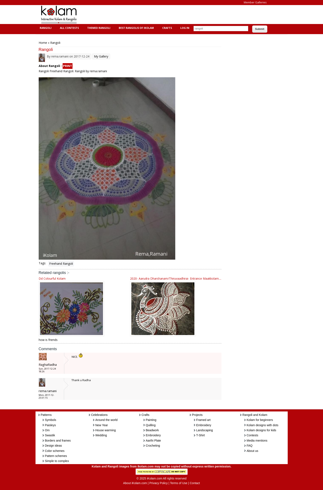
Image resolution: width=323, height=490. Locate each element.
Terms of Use (178, 483)
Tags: (42, 263)
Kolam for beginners (260, 420)
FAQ (250, 445)
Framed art (203, 420)
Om (47, 430)
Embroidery (153, 435)
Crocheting (153, 445)
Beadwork (152, 430)
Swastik (50, 435)
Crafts (166, 28)
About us (252, 451)
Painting (151, 420)
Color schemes (55, 451)
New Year (101, 425)
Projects (197, 415)
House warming (105, 430)
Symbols (50, 420)
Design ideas (53, 445)
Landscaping (204, 430)
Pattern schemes (56, 456)
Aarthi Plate (153, 440)
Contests (252, 435)
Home (43, 43)
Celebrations (99, 415)
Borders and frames (58, 440)
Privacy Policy (158, 483)
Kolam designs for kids (261, 430)
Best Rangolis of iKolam (136, 28)
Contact (195, 483)
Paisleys (50, 425)
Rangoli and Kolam (255, 415)
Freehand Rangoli (61, 264)
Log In (184, 28)
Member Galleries (255, 2)
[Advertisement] (158, 14)
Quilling (151, 425)
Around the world (106, 420)
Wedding (101, 435)
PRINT (67, 66)
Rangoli (45, 28)
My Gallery (101, 56)
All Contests (69, 28)
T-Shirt (200, 435)
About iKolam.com (135, 483)
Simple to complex (57, 461)
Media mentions (257, 440)
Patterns (46, 415)
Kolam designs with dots (262, 425)
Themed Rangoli (98, 28)
